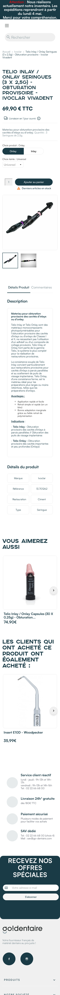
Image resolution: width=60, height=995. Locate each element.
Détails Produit (18, 287)
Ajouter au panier (34, 182)
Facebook (9, 959)
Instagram (27, 959)
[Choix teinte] (13, 165)
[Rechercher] (30, 37)
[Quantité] (8, 182)
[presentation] (29, 909)
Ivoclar (42, 478)
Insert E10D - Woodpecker (23, 732)
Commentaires (41, 287)
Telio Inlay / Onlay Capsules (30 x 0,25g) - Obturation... (28, 615)
